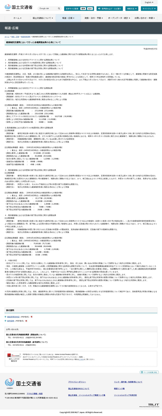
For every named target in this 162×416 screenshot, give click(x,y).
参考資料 (10, 321)
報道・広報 (15, 37)
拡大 (90, 8)
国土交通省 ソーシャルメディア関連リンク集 (86, 395)
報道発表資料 (25, 37)
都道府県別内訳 (13, 317)
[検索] (47, 8)
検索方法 (130, 8)
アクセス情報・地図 (35, 394)
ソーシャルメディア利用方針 (125, 395)
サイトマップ (148, 8)
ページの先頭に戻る (149, 373)
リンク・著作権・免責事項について (128, 382)
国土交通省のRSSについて (78, 389)
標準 (83, 8)
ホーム (7, 37)
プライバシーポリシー (77, 382)
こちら (81, 359)
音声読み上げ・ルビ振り (111, 8)
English (148, 2)
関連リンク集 (119, 389)
